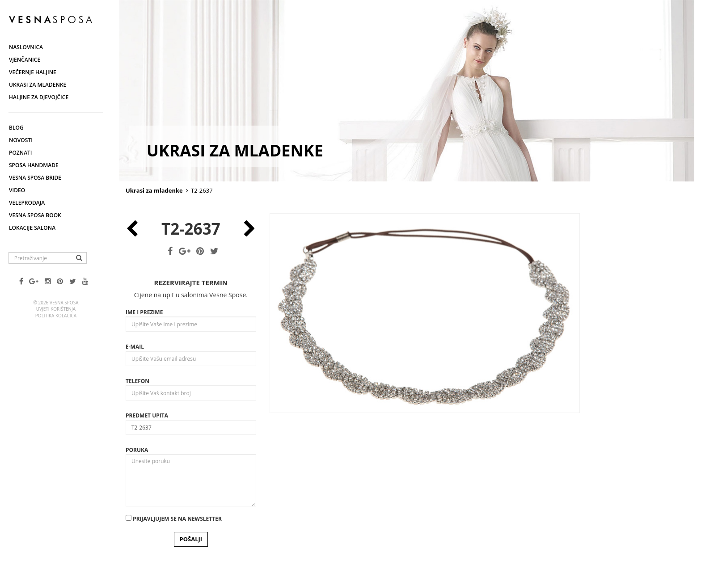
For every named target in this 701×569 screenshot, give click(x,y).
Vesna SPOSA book (35, 215)
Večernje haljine (32, 72)
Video (17, 190)
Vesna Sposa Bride (35, 177)
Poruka (137, 450)
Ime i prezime (144, 312)
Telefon (137, 381)
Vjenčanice (24, 59)
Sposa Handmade (34, 165)
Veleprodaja (27, 203)
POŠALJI (191, 539)
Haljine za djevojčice (38, 97)
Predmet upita (147, 415)
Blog (16, 127)
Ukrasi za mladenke (37, 85)
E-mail (135, 346)
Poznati (20, 152)
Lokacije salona (32, 228)
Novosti (21, 140)
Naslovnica (26, 47)
